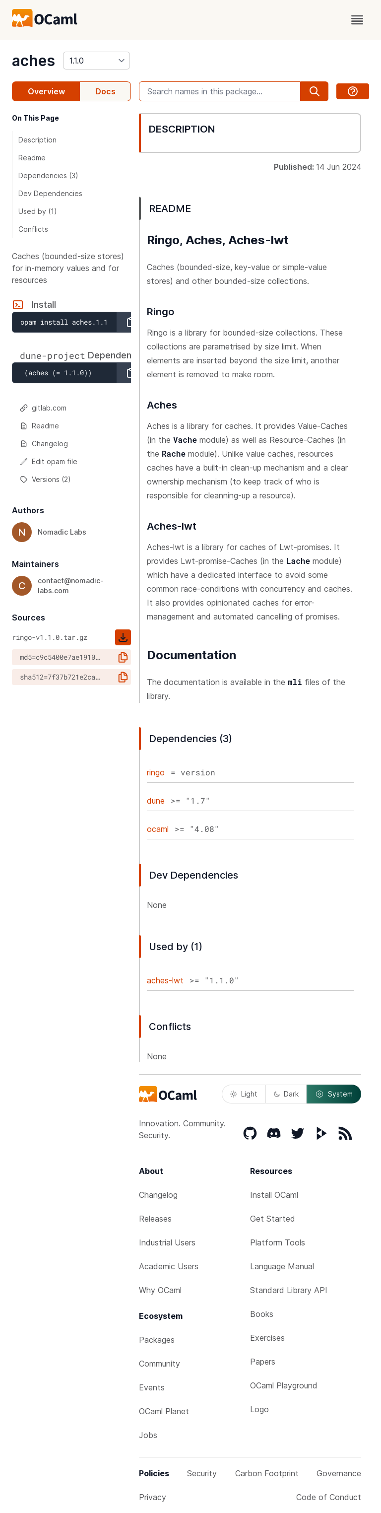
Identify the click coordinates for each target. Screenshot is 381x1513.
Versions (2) (45, 479)
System (334, 1094)
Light (243, 1094)
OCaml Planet (164, 1411)
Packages (157, 1340)
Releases (155, 1219)
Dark (286, 1094)
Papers (262, 1362)
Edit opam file (48, 461)
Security (202, 1473)
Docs (105, 91)
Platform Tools (277, 1242)
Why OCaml (160, 1290)
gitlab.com (43, 408)
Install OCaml (274, 1195)
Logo (259, 1409)
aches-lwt (165, 980)
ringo (156, 772)
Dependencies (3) (48, 175)
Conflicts (33, 229)
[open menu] (357, 20)
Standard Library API (288, 1290)
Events (152, 1387)
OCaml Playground (284, 1385)
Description (37, 140)
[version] (96, 60)
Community (159, 1364)
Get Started (272, 1219)
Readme (32, 157)
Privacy (152, 1497)
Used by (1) (37, 211)
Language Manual (282, 1266)
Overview (46, 91)
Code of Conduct (328, 1497)
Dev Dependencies (50, 193)
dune (156, 801)
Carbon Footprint (267, 1473)
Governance (339, 1473)
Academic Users (168, 1266)
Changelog (44, 443)
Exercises (267, 1338)
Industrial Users (167, 1242)
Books (261, 1314)
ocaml (158, 829)
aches (33, 60)
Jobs (148, 1435)
